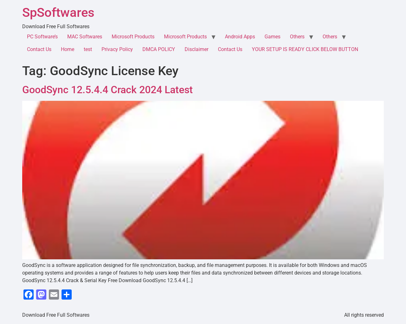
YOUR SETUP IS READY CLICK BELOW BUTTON (305, 49)
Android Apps (240, 37)
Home (67, 49)
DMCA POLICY (158, 49)
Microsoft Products (133, 37)
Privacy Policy (117, 49)
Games (272, 37)
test (88, 49)
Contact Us (39, 49)
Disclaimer (196, 49)
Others (297, 37)
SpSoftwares (58, 12)
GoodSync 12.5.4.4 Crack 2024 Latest (107, 90)
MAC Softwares (84, 37)
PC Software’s (42, 37)
